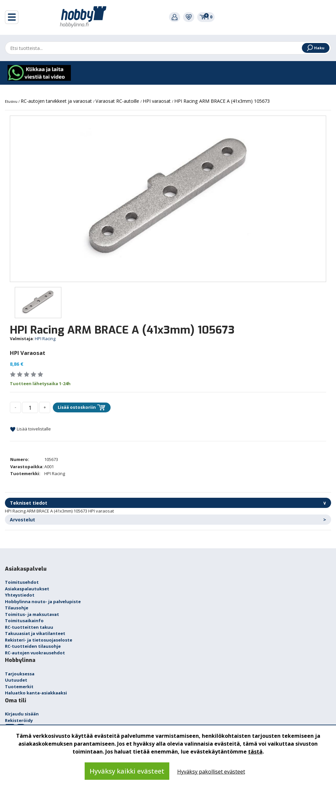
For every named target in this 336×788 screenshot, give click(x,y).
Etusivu (11, 101)
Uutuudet (16, 680)
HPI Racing (45, 338)
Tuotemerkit (19, 687)
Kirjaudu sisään (22, 714)
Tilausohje (16, 608)
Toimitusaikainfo (24, 621)
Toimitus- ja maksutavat (32, 614)
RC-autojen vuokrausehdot (35, 653)
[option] (168, 199)
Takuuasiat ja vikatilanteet (35, 633)
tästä (255, 751)
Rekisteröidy (19, 720)
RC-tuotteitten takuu (29, 627)
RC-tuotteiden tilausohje (33, 646)
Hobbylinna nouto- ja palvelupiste (43, 601)
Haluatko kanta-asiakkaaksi (36, 693)
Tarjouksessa (19, 674)
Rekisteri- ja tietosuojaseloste (38, 640)
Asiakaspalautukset (27, 589)
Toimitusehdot (22, 582)
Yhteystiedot (19, 595)
